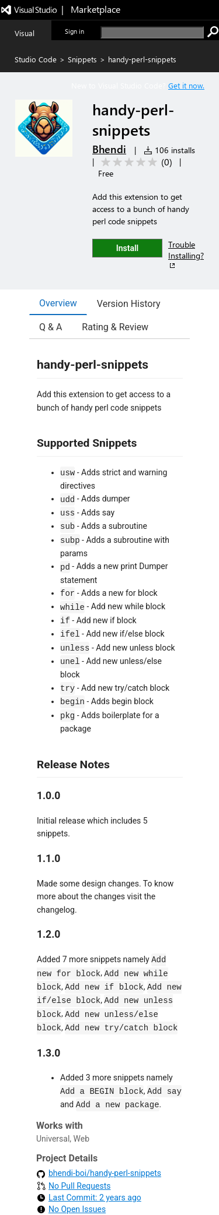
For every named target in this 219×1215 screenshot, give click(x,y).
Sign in (74, 31)
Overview (58, 303)
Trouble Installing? (186, 254)
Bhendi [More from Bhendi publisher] (109, 149)
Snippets (82, 59)
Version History (129, 303)
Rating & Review (115, 327)
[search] (152, 32)
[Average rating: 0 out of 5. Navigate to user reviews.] (134, 162)
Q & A (50, 327)
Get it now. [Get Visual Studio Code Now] (186, 85)
